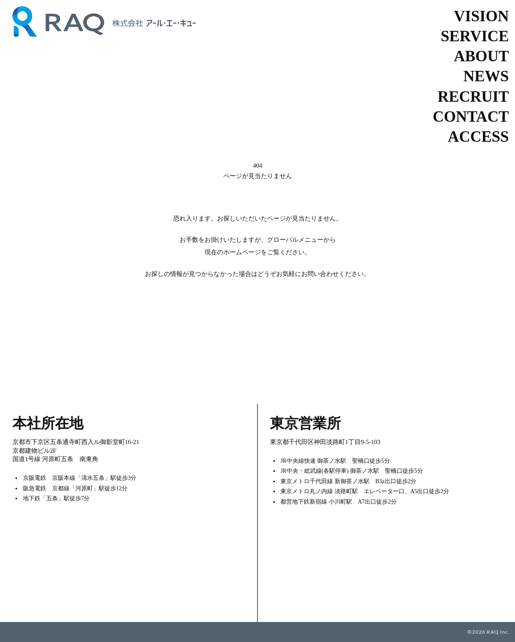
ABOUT (481, 56)
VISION (481, 16)
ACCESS (478, 136)
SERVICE (475, 36)
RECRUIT (473, 96)
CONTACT (471, 116)
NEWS (486, 76)
